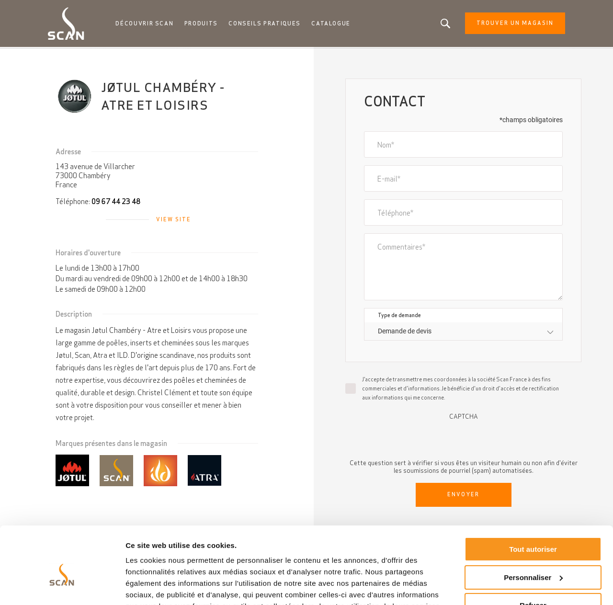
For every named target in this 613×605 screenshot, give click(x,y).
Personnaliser (533, 530)
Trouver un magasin (511, 24)
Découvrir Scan (147, 24)
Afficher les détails (157, 586)
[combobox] (463, 332)
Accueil (60, 57)
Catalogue (332, 24)
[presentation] (463, 439)
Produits (203, 24)
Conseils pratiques (266, 24)
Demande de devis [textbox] (404, 332)
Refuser (533, 559)
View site (173, 220)
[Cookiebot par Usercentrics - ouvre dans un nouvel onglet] (62, 586)
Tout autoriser (533, 503)
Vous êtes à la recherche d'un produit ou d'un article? (442, 24)
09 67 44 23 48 (115, 202)
